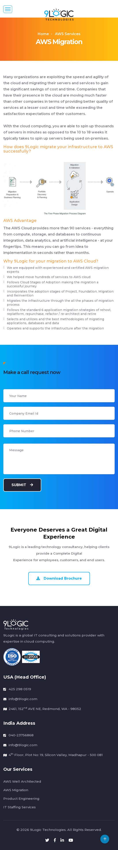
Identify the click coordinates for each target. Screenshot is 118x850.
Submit (22, 485)
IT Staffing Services (19, 807)
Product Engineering (21, 798)
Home (43, 34)
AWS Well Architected (22, 781)
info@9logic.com (23, 699)
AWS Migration (15, 790)
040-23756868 (21, 735)
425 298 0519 (20, 689)
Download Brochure (59, 578)
